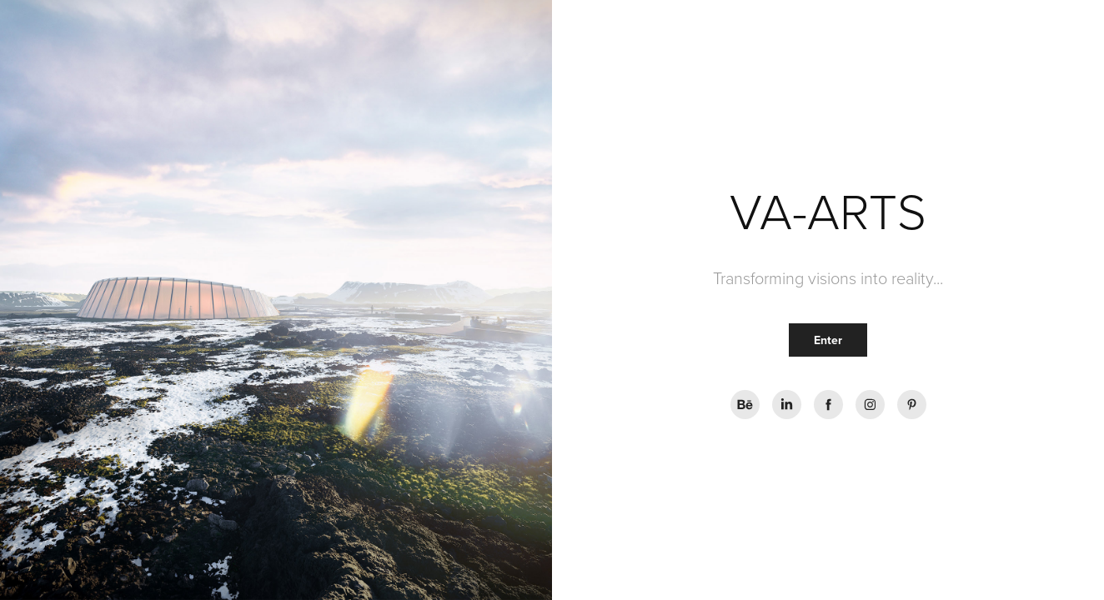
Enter (828, 340)
